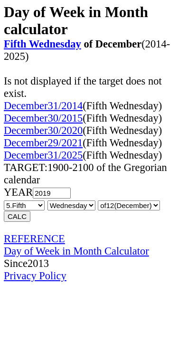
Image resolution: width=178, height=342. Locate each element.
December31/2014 (43, 106)
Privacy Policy (35, 276)
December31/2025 (43, 155)
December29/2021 (43, 143)
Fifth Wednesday (42, 44)
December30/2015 (43, 118)
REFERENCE (34, 239)
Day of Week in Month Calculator (76, 251)
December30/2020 (43, 130)
